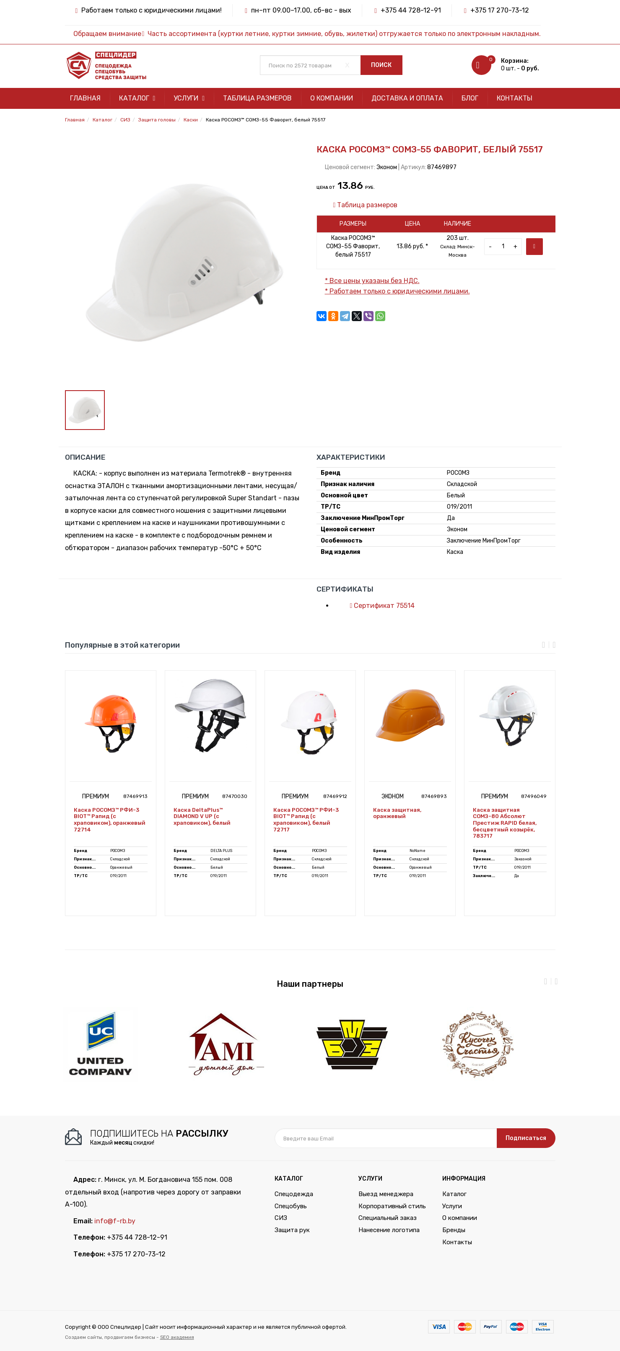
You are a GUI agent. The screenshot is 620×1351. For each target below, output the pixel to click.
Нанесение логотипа (389, 1230)
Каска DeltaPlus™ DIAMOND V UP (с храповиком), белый (202, 816)
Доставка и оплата (407, 98)
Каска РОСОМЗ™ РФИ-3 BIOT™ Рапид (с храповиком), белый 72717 (306, 820)
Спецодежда (294, 1194)
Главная (85, 98)
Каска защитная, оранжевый (397, 813)
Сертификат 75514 (378, 606)
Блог (470, 98)
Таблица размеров (257, 98)
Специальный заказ (387, 1218)
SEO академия (177, 1337)
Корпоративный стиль (392, 1206)
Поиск (381, 65)
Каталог (137, 98)
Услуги (189, 98)
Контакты (514, 98)
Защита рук (292, 1230)
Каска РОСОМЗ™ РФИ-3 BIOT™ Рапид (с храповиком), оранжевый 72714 (109, 820)
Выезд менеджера (385, 1194)
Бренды (453, 1230)
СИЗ (281, 1218)
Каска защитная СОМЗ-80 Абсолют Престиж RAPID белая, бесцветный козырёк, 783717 (505, 823)
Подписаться (526, 1138)
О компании (331, 98)
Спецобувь (291, 1206)
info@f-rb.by (114, 1221)
